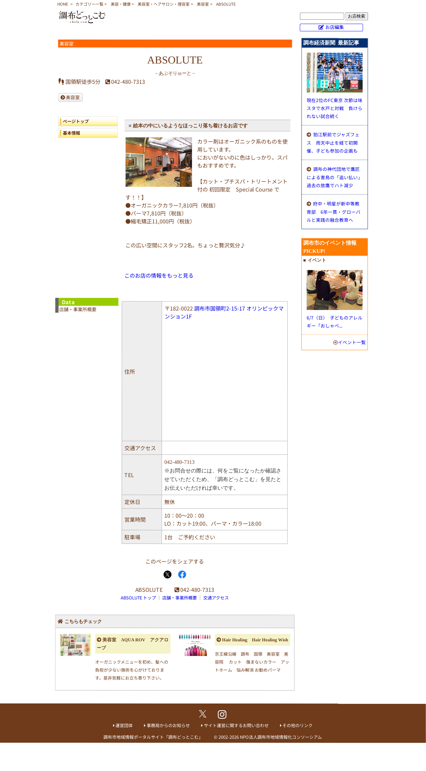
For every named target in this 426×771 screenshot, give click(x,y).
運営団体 (124, 725)
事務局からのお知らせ (168, 725)
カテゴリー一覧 (89, 4)
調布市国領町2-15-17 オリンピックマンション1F (224, 312)
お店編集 (334, 27)
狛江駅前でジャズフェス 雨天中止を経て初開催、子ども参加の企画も (333, 142)
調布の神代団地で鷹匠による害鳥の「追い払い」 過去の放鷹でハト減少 (336, 177)
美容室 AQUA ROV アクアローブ (132, 643)
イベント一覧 (352, 342)
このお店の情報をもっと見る (159, 275)
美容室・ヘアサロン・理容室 (164, 4)
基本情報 (71, 133)
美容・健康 (121, 4)
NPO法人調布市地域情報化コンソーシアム (281, 737)
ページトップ (76, 121)
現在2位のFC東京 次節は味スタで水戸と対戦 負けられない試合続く (334, 108)
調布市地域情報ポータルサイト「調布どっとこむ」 (153, 736)
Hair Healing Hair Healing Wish (255, 639)
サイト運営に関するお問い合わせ (236, 725)
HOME (62, 4)
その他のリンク (297, 725)
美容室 (203, 4)
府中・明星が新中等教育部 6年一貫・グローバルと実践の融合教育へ (333, 211)
